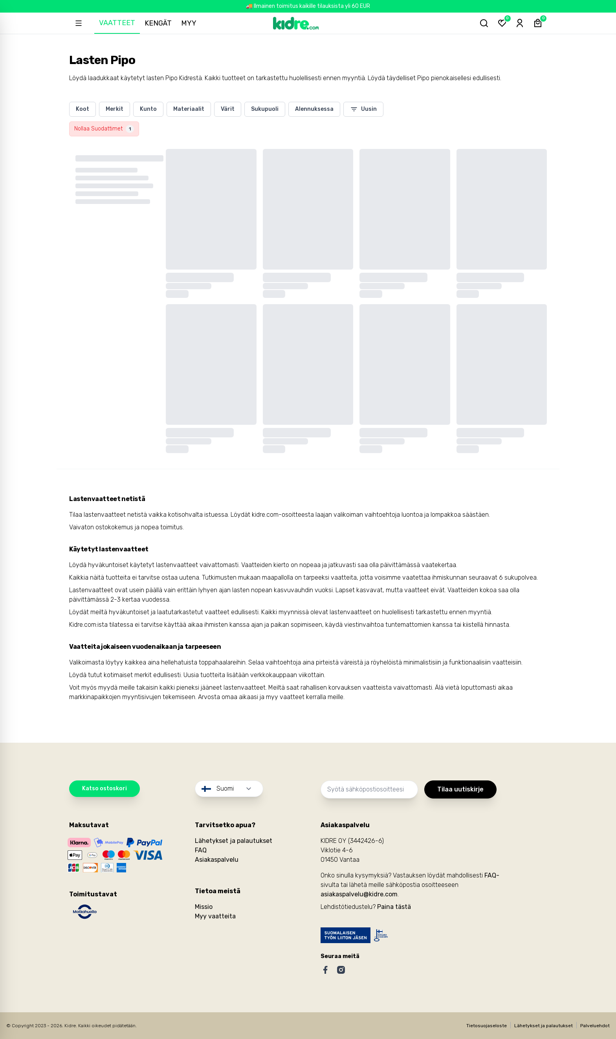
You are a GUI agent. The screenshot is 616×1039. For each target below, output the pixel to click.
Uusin (363, 109)
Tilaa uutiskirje (460, 789)
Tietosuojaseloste (486, 1025)
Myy (190, 23)
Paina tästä (394, 907)
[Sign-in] (518, 23)
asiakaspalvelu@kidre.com (359, 894)
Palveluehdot (595, 1025)
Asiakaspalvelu (216, 859)
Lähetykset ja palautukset (233, 840)
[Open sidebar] (79, 23)
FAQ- (491, 875)
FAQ (201, 850)
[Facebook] (325, 970)
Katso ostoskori (104, 788)
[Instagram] (341, 970)
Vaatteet (119, 22)
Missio (204, 907)
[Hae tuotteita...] (480, 23)
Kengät (159, 23)
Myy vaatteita (215, 916)
